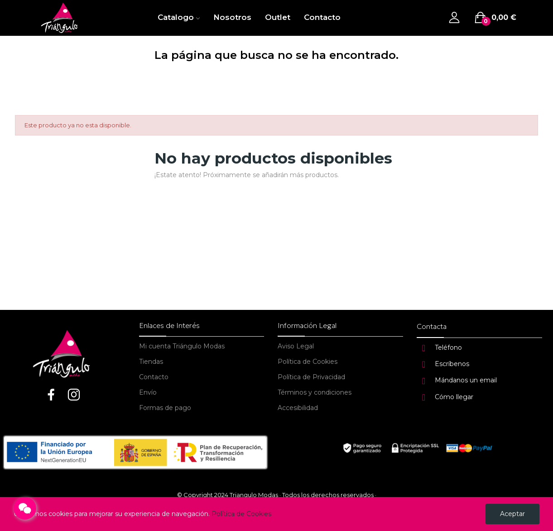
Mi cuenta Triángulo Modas (182, 346)
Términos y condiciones (314, 392)
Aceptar (512, 514)
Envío (148, 392)
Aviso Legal (296, 346)
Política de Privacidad (311, 377)
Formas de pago (165, 408)
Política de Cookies (307, 361)
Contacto (153, 377)
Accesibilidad (298, 408)
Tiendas (151, 361)
